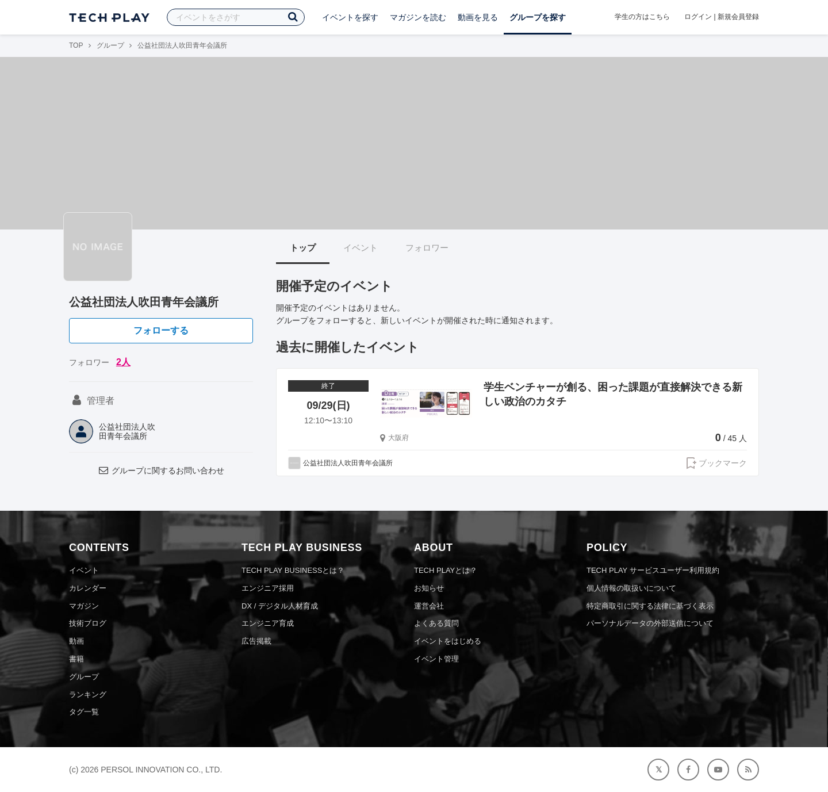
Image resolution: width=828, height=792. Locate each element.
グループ (110, 45)
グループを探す (537, 17)
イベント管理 (436, 659)
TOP (76, 45)
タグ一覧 (84, 711)
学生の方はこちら (642, 17)
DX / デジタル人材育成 (279, 606)
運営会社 (429, 606)
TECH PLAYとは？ (445, 570)
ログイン (698, 17)
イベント (360, 247)
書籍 (76, 659)
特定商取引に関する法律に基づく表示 (650, 606)
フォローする (161, 330)
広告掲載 (256, 641)
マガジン (84, 606)
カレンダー (87, 588)
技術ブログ (87, 623)
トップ (303, 247)
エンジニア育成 (267, 623)
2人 (123, 362)
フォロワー (426, 247)
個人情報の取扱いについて (631, 588)
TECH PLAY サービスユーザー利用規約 (652, 570)
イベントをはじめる (447, 641)
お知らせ (429, 588)
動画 (76, 641)
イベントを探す (350, 17)
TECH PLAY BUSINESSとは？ (292, 570)
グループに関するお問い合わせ (161, 470)
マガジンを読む (418, 17)
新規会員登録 (738, 17)
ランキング (87, 694)
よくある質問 (436, 623)
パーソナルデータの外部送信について (650, 623)
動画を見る (478, 17)
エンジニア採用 (267, 588)
